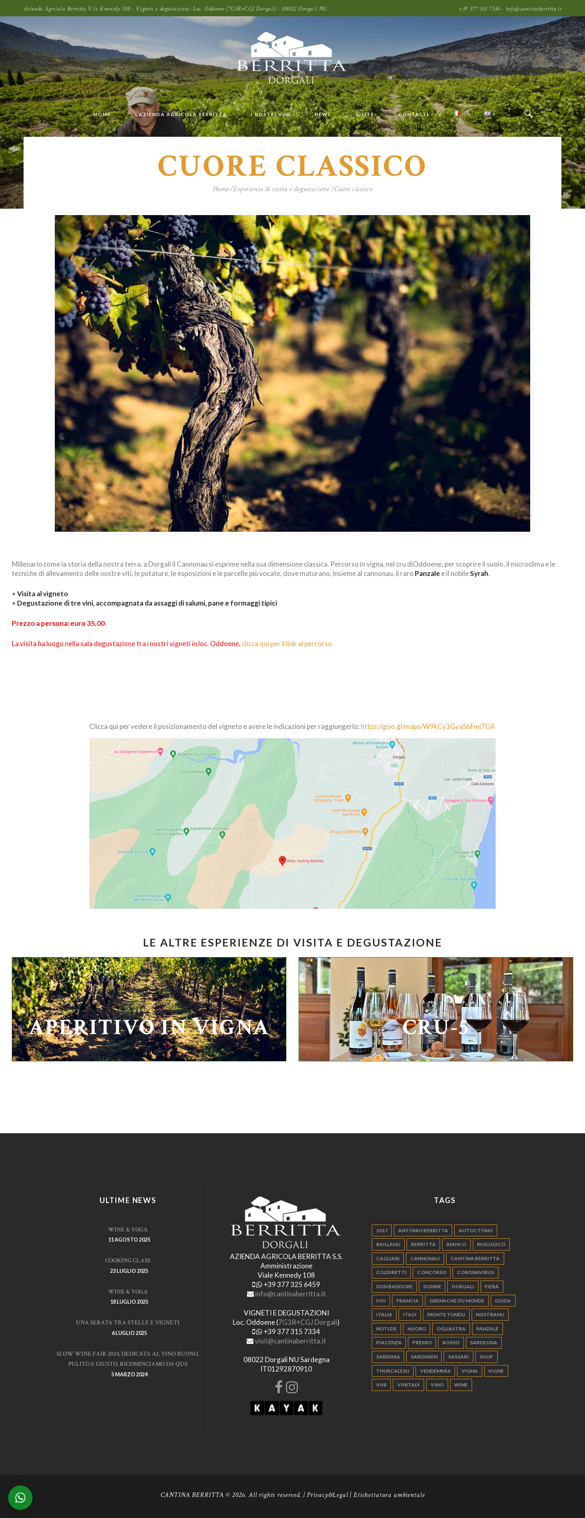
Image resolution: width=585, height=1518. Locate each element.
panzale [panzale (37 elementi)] (487, 1329)
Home (221, 189)
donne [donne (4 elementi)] (432, 1286)
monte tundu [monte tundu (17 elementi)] (446, 1314)
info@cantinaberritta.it (290, 1293)
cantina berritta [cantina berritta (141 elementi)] (475, 1258)
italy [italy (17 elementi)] (410, 1314)
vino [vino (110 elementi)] (437, 1385)
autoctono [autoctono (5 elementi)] (476, 1230)
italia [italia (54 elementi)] (384, 1314)
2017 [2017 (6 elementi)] (382, 1230)
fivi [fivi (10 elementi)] (381, 1301)
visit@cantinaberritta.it (290, 1341)
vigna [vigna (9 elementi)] (470, 1371)
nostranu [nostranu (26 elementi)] (490, 1314)
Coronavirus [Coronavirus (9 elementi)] (475, 1272)
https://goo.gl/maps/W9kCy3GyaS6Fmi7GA (428, 726)
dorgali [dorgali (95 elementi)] (463, 1286)
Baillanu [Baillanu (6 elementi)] (388, 1244)
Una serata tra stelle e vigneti (128, 1322)
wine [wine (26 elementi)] (461, 1385)
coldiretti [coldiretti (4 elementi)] (391, 1272)
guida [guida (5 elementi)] (503, 1301)
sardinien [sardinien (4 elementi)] (424, 1357)
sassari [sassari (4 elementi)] (458, 1357)
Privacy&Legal (327, 1494)
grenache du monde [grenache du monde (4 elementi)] (456, 1301)
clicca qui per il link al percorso (287, 643)
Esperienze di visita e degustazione (281, 189)
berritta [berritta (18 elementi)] (423, 1244)
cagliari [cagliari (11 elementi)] (388, 1258)
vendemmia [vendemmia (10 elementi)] (435, 1371)
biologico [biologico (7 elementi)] (491, 1244)
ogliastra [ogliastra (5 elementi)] (451, 1329)
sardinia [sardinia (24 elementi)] (388, 1357)
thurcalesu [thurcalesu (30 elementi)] (393, 1371)
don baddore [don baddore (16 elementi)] (394, 1286)
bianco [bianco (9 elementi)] (456, 1244)
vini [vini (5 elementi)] (381, 1385)
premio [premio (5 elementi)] (422, 1342)
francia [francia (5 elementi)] (407, 1301)
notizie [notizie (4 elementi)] (386, 1329)
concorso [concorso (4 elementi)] (431, 1272)
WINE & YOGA (128, 1229)
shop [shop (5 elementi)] (486, 1357)
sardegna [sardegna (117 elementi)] (483, 1342)
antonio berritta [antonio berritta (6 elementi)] (423, 1230)
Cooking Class (127, 1260)
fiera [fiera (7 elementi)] (492, 1286)
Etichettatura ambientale (389, 1494)
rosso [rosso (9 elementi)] (450, 1342)
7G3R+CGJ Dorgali (307, 1322)
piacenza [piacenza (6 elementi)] (389, 1342)
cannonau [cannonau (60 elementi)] (425, 1258)
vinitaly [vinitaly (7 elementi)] (408, 1385)
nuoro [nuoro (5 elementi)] (416, 1329)
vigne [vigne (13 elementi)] (496, 1371)
